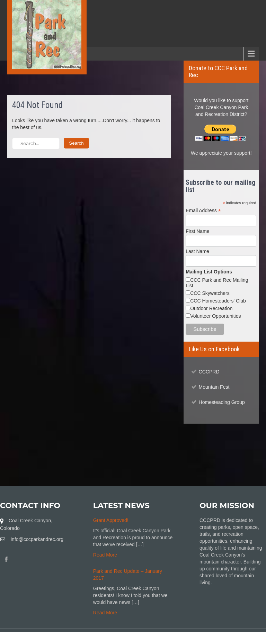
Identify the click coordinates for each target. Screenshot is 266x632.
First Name (197, 231)
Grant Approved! (110, 520)
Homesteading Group (222, 402)
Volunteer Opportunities (215, 316)
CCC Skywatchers (210, 293)
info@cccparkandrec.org (37, 539)
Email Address (203, 210)
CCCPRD (209, 371)
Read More (105, 555)
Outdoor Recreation (211, 308)
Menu (17, 53)
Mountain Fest (214, 387)
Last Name (197, 251)
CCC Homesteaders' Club (218, 301)
